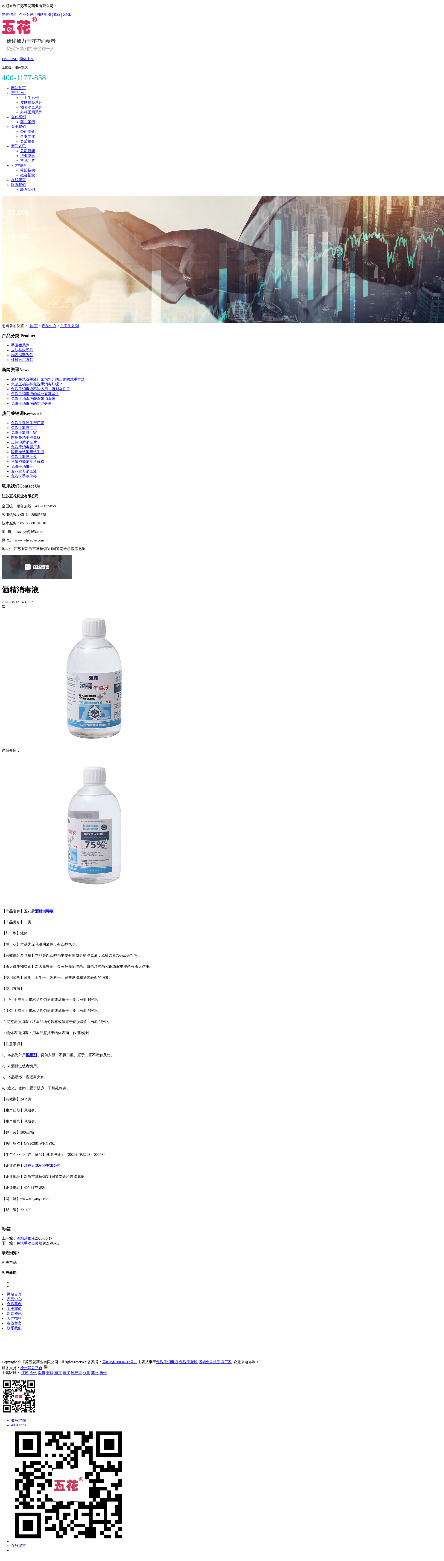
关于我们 (18, 127)
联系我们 (18, 185)
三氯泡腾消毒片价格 (27, 462)
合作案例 (18, 117)
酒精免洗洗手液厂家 (215, 1362)
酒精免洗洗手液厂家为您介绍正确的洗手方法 (48, 379)
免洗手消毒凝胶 (29, 1243)
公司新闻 (27, 151)
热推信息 (9, 14)
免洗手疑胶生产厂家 (27, 423)
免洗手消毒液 (167, 1362)
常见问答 (27, 161)
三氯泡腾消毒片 (24, 442)
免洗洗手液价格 (24, 476)
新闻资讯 (18, 146)
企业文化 (27, 136)
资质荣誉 (27, 141)
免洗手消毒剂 (22, 466)
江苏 (25, 1373)
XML (67, 14)
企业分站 (26, 14)
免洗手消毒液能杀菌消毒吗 (33, 399)
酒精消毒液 (26, 1238)
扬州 (103, 1373)
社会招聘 (27, 175)
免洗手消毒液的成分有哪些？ (35, 394)
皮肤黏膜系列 (31, 102)
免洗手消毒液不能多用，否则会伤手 (40, 389)
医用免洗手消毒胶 (26, 437)
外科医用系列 (31, 112)
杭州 (86, 1373)
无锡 (49, 1373)
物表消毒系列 (31, 107)
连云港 (76, 1373)
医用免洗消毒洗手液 (27, 452)
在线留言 (18, 180)
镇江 (66, 1373)
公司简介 (27, 131)
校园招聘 (27, 170)
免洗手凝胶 (188, 1362)
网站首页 (18, 88)
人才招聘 (18, 165)
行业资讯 (27, 156)
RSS (57, 14)
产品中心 (18, 93)
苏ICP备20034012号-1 (119, 1362)
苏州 (95, 1373)
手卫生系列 (29, 98)
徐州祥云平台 (31, 1368)
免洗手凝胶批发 (24, 457)
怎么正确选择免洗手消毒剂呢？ (37, 384)
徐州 (33, 1373)
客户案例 (27, 122)
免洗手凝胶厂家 (24, 433)
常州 (41, 1373)
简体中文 (26, 59)
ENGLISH (10, 59)
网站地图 (43, 14)
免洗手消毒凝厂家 (26, 447)
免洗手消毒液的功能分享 (31, 403)
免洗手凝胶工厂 (24, 428)
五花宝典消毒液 (24, 471)
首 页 (33, 326)
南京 (58, 1373)
